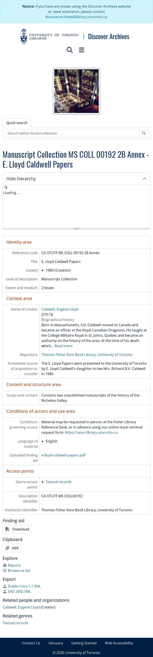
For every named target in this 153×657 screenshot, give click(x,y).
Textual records (58, 481)
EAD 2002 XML (17, 591)
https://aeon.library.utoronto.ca (91, 432)
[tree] (76, 207)
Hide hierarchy (21, 179)
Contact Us (31, 643)
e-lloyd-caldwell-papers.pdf (63, 455)
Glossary (56, 643)
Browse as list (16, 570)
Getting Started (84, 643)
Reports (12, 565)
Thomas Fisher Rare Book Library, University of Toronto (87, 354)
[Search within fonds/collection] (72, 133)
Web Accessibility (119, 643)
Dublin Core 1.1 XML (22, 586)
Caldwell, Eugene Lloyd (59, 309)
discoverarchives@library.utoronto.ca (76, 16)
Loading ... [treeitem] (11, 192)
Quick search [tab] (16, 122)
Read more (63, 345)
